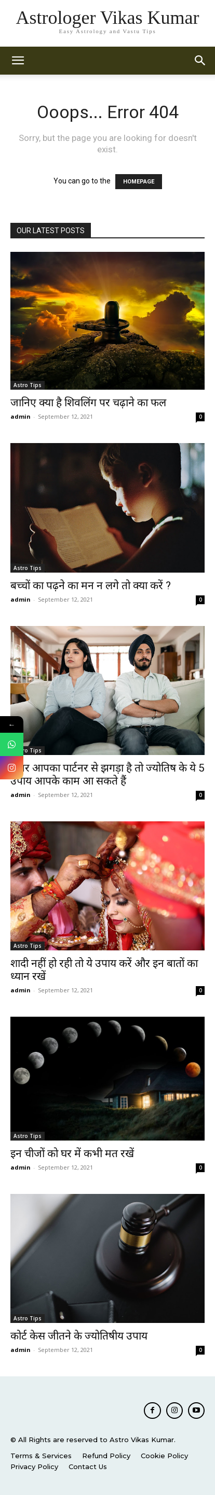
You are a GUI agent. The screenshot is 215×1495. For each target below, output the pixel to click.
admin (20, 416)
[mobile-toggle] (17, 61)
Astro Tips (28, 385)
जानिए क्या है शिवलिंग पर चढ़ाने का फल (88, 402)
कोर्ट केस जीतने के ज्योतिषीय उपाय (78, 1336)
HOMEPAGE (138, 181)
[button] (200, 61)
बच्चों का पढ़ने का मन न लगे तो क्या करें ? (90, 585)
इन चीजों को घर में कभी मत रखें (72, 1153)
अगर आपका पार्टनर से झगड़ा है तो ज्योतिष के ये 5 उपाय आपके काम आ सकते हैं (107, 774)
